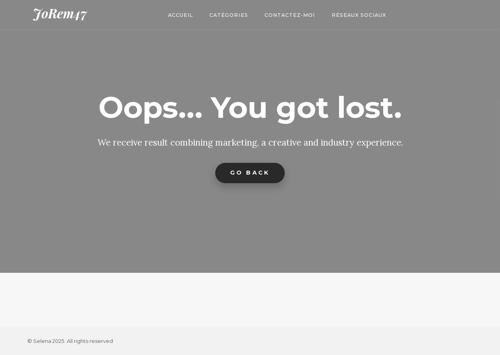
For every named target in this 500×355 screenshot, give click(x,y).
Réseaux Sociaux (359, 15)
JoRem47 (60, 13)
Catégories (228, 15)
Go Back (250, 172)
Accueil (180, 15)
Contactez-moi (289, 15)
